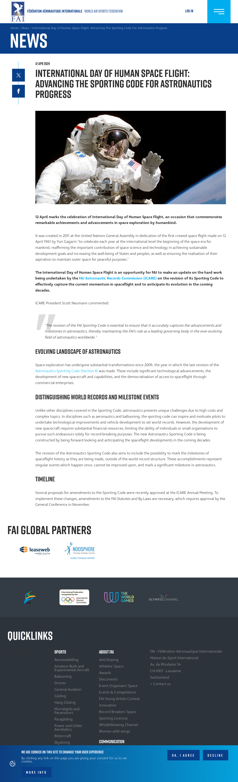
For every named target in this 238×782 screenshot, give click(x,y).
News (25, 28)
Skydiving (62, 742)
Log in (189, 10)
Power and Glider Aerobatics (68, 727)
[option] (34, 551)
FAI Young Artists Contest (119, 698)
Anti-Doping (109, 659)
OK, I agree (183, 757)
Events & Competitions (117, 692)
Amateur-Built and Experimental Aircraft (71, 668)
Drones (60, 683)
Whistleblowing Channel (118, 724)
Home (68, 11)
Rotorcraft (62, 736)
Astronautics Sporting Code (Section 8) (67, 371)
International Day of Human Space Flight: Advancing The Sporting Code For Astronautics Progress (99, 28)
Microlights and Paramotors (66, 710)
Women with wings (114, 731)
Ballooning (63, 676)
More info (36, 774)
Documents (108, 679)
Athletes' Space (111, 666)
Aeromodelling (66, 659)
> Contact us (160, 684)
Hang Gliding (65, 702)
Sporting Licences (113, 718)
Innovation (107, 705)
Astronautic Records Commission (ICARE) (121, 278)
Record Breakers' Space (117, 711)
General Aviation (67, 689)
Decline (216, 757)
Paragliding (63, 719)
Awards (105, 672)
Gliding (60, 696)
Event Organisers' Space (118, 685)
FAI (81, 278)
